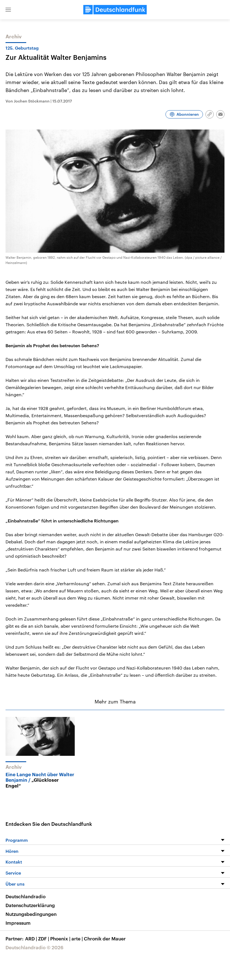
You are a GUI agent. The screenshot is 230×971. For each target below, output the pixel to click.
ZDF (44, 938)
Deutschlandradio (26, 896)
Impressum (18, 923)
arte (77, 938)
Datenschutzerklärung (30, 905)
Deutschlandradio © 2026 (34, 947)
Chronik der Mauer (105, 938)
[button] (8, 9)
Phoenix (60, 938)
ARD (31, 938)
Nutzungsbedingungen (31, 914)
